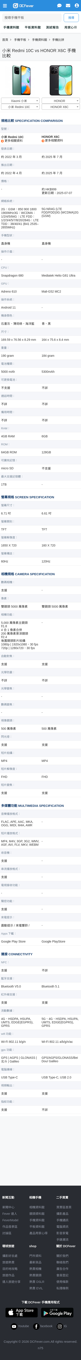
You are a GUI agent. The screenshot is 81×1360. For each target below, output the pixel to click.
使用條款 (62, 1282)
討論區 (6, 1233)
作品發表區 (9, 1226)
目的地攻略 (9, 1269)
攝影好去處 (9, 1256)
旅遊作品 (8, 1275)
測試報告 (52, 27)
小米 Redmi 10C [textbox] (19, 107)
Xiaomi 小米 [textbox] (19, 101)
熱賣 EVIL (36, 1288)
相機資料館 (36, 1207)
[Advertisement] (40, 1149)
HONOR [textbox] (59, 101)
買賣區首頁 (63, 1207)
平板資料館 (33, 27)
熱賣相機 (35, 1269)
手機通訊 (62, 1220)
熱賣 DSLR (36, 1282)
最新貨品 (35, 1262)
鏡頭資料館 (36, 1213)
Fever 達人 (9, 1213)
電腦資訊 (62, 1226)
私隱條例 (62, 1288)
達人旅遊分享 (11, 1282)
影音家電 (62, 1233)
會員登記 (62, 1275)
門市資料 (35, 1256)
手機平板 (20, 39)
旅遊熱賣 (8, 1262)
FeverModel (10, 1220)
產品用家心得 (38, 1233)
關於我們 (62, 1256)
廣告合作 (62, 1269)
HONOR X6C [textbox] (59, 107)
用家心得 (70, 27)
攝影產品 (62, 1213)
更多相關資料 (12, 140)
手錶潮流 (62, 1239)
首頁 (5, 39)
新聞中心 (8, 1207)
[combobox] (20, 101)
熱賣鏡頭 (35, 1275)
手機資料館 (11, 27)
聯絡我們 (62, 1262)
